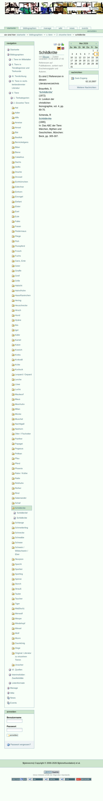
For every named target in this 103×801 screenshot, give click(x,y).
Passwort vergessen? (19, 744)
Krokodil (19, 359)
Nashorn (19, 429)
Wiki (60, 28)
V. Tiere (49, 35)
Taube (18, 594)
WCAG (35, 779)
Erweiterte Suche (91, 12)
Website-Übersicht (64, 2)
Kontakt (94, 2)
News (72, 28)
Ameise (18, 122)
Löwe (17, 384)
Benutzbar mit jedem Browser (83, 779)
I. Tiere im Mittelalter (21, 59)
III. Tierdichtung (19, 76)
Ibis (16, 325)
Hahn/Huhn (20, 290)
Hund (17, 315)
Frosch (18, 251)
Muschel (19, 419)
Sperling (19, 574)
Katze (17, 345)
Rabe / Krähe (21, 473)
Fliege (18, 236)
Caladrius (19, 157)
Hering (18, 300)
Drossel (18, 177)
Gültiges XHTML (51, 779)
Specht (18, 564)
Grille (17, 281)
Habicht (18, 285)
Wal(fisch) (19, 608)
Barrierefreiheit (82, 2)
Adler (17, 113)
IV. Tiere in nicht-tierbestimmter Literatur (20, 84)
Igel (16, 330)
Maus (17, 399)
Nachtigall (19, 424)
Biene (17, 152)
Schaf (17, 503)
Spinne (18, 579)
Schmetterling (21, 527)
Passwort (11, 726)
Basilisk (18, 137)
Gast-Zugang (83, 80)
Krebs (18, 355)
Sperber (19, 569)
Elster (17, 206)
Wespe (18, 618)
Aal (16, 107)
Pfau (17, 458)
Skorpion (19, 559)
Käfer (17, 335)
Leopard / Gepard (23, 374)
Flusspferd (20, 246)
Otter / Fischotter (23, 434)
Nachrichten (76, 72)
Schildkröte (20, 508)
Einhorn (18, 192)
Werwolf (19, 613)
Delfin (17, 167)
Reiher (18, 488)
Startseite (11, 28)
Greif (17, 276)
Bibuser (46, 57)
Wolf (17, 633)
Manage (47, 28)
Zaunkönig (20, 643)
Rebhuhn (19, 483)
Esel (17, 211)
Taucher (19, 598)
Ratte (17, 478)
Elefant (18, 201)
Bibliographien (29, 28)
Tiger (17, 603)
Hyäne (18, 320)
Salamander (20, 498)
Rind (17, 493)
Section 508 (19, 779)
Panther (19, 439)
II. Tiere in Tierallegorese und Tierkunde (20, 67)
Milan (17, 409)
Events (85, 28)
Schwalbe (19, 537)
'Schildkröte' (22, 513)
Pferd (17, 463)
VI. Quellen (17, 669)
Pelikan (18, 453)
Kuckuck (19, 369)
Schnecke (19, 532)
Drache (18, 172)
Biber (17, 147)
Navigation (11, 43)
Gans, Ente (20, 261)
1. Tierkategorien (21, 98)
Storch (18, 584)
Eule (17, 216)
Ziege (17, 648)
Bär (16, 132)
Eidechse (19, 187)
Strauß (18, 589)
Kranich (18, 350)
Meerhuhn (20, 404)
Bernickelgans (21, 142)
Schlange (19, 522)
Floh (17, 241)
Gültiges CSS (67, 779)
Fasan (18, 226)
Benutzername (14, 717)
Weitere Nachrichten (86, 87)
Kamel (18, 340)
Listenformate (18, 683)
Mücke (18, 414)
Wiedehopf (20, 623)
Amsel (18, 127)
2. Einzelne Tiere (63, 35)
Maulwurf (19, 394)
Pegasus (19, 448)
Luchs (18, 389)
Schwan (19, 542)
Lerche (18, 379)
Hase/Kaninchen (23, 295)
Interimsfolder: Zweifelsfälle (18, 676)
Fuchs (18, 256)
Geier (17, 266)
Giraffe (18, 271)
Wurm (18, 638)
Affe (17, 117)
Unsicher (19, 665)
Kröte (17, 364)
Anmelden (91, 31)
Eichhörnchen (21, 182)
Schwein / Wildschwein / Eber (21, 550)
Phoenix (19, 468)
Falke (17, 221)
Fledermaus (20, 231)
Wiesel (18, 628)
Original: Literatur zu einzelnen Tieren (23, 656)
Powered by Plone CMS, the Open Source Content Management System (51, 772)
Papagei (19, 444)
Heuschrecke (21, 305)
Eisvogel (19, 196)
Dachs (18, 162)
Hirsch (18, 310)
